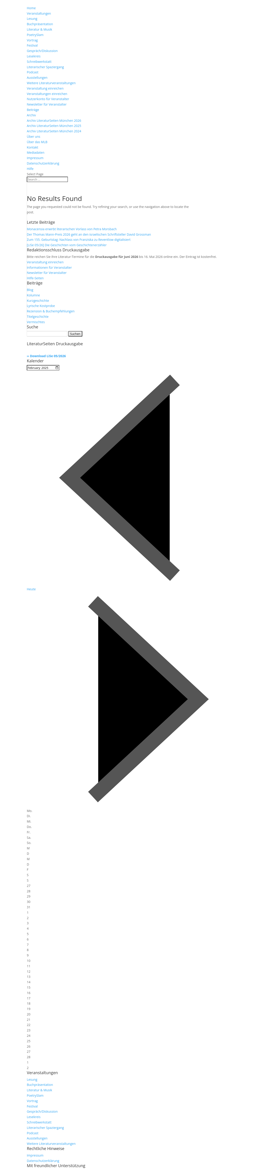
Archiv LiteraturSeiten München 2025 (54, 126)
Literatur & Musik (39, 29)
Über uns (33, 136)
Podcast (32, 72)
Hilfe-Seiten (35, 278)
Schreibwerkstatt (39, 61)
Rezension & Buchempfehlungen (50, 311)
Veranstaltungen (39, 13)
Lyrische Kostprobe (41, 306)
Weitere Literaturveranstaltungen (51, 83)
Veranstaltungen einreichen (47, 94)
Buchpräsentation (40, 24)
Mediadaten (35, 152)
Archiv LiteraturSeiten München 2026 (54, 120)
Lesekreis (33, 56)
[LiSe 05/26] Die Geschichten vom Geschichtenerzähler (67, 245)
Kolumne (33, 295)
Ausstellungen (37, 77)
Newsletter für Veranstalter (47, 104)
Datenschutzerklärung (43, 163)
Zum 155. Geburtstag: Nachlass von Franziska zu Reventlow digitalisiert (78, 239)
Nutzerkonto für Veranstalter (48, 99)
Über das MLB (37, 142)
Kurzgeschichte (38, 300)
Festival (32, 45)
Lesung (32, 18)
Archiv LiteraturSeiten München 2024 (54, 131)
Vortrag (32, 40)
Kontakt (32, 147)
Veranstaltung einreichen (45, 88)
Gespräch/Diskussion (42, 51)
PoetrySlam (35, 35)
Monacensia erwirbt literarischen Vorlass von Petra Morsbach (72, 229)
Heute (31, 589)
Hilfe (30, 169)
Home (31, 8)
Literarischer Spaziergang (45, 67)
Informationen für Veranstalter (49, 267)
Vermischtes (36, 322)
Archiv (31, 115)
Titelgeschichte (38, 316)
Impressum (35, 158)
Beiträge (33, 110)
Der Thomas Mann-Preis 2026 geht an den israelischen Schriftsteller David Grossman (89, 234)
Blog (30, 290)
